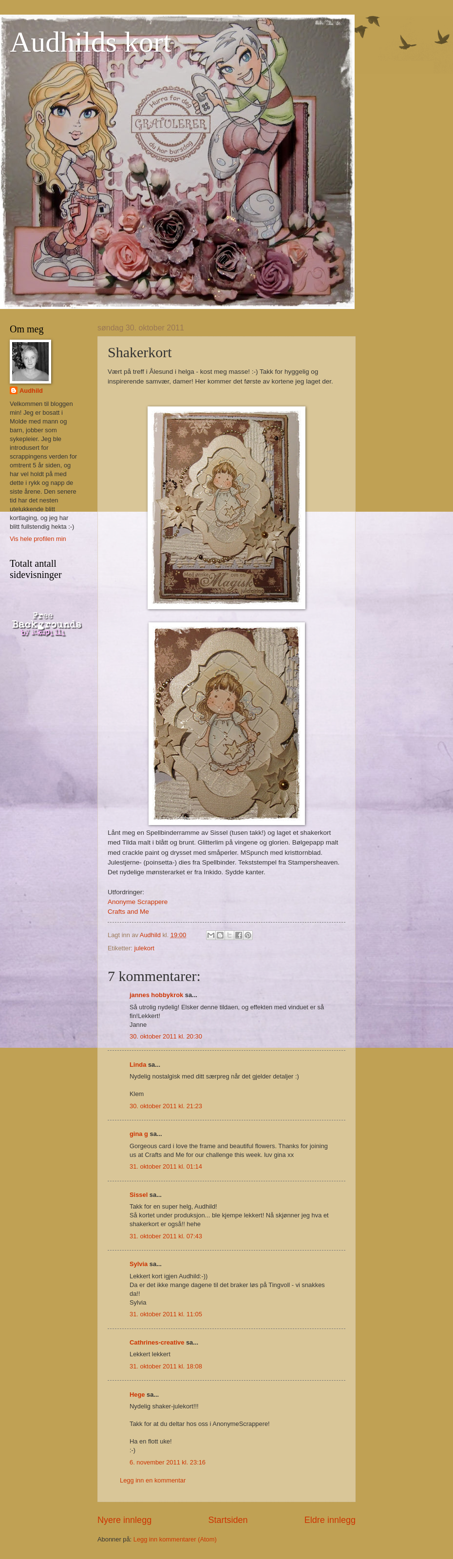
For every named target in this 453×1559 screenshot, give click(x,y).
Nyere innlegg (124, 1520)
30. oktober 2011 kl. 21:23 (166, 1106)
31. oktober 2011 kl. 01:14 (166, 1166)
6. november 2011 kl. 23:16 (168, 1462)
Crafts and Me (128, 911)
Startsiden (227, 1520)
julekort (144, 948)
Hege (137, 1394)
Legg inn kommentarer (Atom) (175, 1539)
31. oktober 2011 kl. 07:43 (166, 1236)
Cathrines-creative (157, 1342)
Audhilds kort (90, 42)
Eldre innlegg (330, 1520)
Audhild (31, 390)
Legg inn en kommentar (153, 1480)
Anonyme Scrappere (138, 901)
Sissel (139, 1194)
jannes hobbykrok (156, 995)
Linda (138, 1064)
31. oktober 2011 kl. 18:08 (166, 1366)
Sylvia (139, 1264)
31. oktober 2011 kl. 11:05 (166, 1314)
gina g (139, 1133)
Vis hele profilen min (38, 538)
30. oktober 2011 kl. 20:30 (166, 1036)
